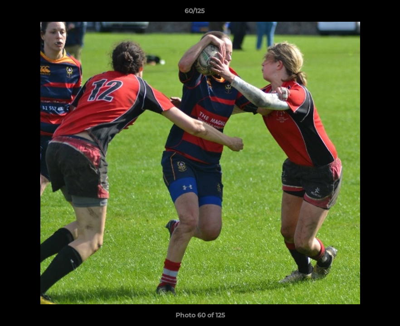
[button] (361, 13)
